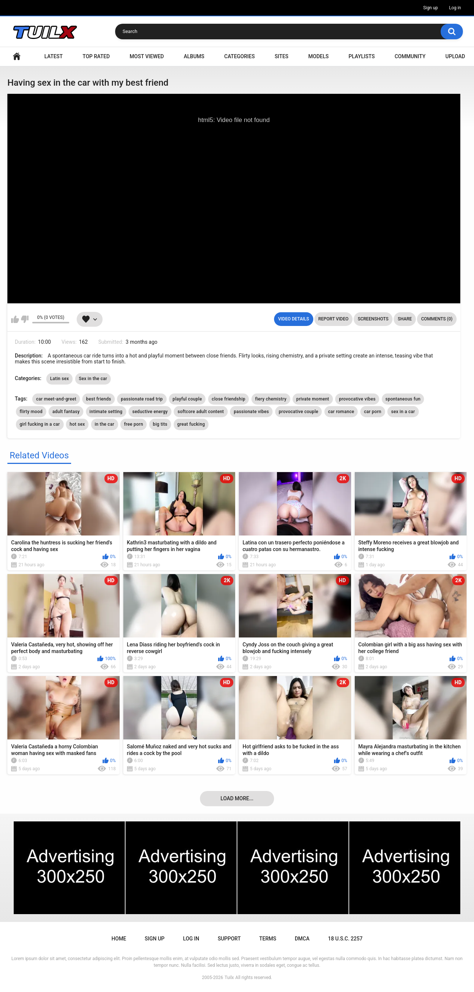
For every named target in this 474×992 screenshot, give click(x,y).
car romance (341, 411)
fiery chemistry (271, 399)
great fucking (191, 424)
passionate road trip (142, 399)
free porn (133, 424)
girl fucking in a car (40, 424)
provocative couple (298, 411)
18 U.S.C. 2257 (345, 939)
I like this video (15, 319)
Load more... (237, 798)
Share (405, 319)
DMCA (302, 939)
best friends (98, 399)
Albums (194, 56)
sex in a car (403, 411)
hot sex (77, 424)
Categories (239, 56)
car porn (372, 411)
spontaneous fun (403, 399)
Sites (281, 56)
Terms (267, 939)
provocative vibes (357, 399)
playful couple (187, 399)
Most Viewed (147, 56)
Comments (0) (437, 319)
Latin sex (59, 378)
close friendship (229, 399)
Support (229, 939)
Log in (455, 7)
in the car (104, 424)
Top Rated (96, 56)
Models (318, 56)
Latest (53, 56)
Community (410, 56)
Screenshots (373, 319)
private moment (312, 399)
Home (16, 56)
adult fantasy (66, 411)
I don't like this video (25, 319)
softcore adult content (200, 411)
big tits (160, 424)
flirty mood (31, 411)
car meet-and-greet (56, 399)
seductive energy (150, 411)
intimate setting (106, 411)
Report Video (333, 319)
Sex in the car (93, 378)
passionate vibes (251, 411)
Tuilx (229, 977)
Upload (455, 56)
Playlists (361, 56)
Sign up (430, 7)
